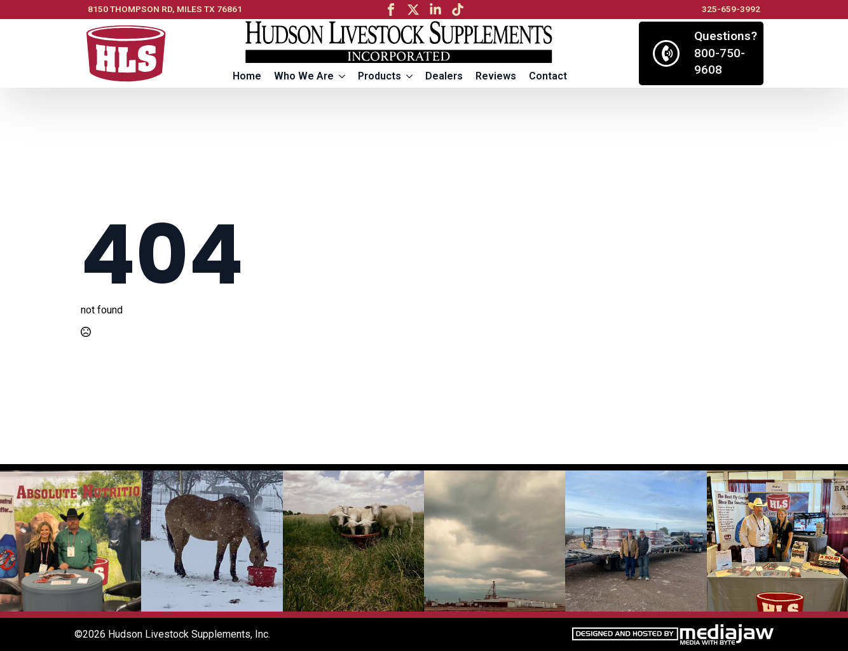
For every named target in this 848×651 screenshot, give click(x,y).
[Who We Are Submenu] (343, 76)
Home (247, 76)
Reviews (495, 76)
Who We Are (304, 76)
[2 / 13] (211, 541)
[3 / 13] (353, 541)
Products (379, 76)
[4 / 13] (494, 541)
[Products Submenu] (410, 76)
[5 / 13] (635, 541)
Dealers (444, 76)
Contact (548, 76)
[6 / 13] (777, 541)
